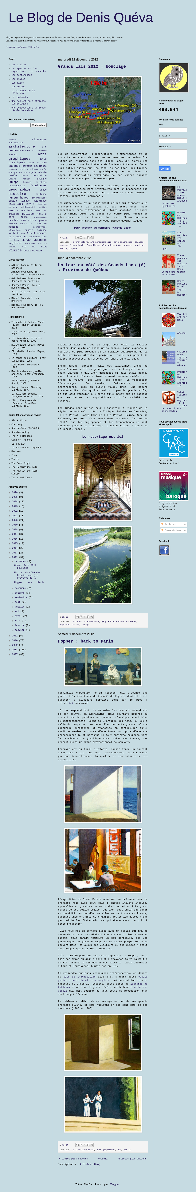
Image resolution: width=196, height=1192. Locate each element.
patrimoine (40, 217)
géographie (107, 245)
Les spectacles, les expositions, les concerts (28, 70)
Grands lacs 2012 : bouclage (92, 66)
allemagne (39, 139)
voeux (27, 251)
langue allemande (34, 201)
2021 (15, 515)
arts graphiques (123, 242)
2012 (15, 557)
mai (17, 611)
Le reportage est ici (102, 437)
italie (13, 201)
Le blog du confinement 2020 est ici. (22, 47)
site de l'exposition (80, 976)
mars (18, 621)
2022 (15, 511)
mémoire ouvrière (20, 210)
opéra (24, 217)
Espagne (42, 179)
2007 (15, 654)
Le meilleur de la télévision (23, 92)
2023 (15, 506)
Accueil (103, 1159)
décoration (40, 175)
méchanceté (28, 207)
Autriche (42, 163)
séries (42, 233)
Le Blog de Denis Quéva (81, 17)
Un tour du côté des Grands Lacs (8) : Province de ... (27, 575)
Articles (168, 524)
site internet (18, 236)
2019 (15, 525)
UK (23, 240)
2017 (15, 534)
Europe (13, 182)
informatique (39, 198)
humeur (13, 197)
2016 (15, 539)
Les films (17, 83)
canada (13, 169)
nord (11, 217)
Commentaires (171, 530)
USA (118, 245)
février (20, 625)
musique (28, 213)
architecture (80, 242)
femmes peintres (35, 182)
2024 (15, 501)
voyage (73, 248)
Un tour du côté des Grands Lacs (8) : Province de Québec (102, 267)
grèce (43, 190)
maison (13, 207)
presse (13, 223)
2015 (15, 543)
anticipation (16, 143)
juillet (20, 607)
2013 (15, 553)
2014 (15, 548)
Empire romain (19, 179)
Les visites (18, 64)
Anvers (181, 333)
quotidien (26, 223)
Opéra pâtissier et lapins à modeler (182, 288)
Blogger (114, 1184)
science (42, 230)
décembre (21, 561)
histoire (17, 194)
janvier (20, 630)
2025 (15, 497)
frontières (93, 245)
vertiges (30, 243)
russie (29, 230)
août (18, 602)
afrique (12, 140)
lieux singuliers (20, 204)
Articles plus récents (73, 1159)
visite (63, 248)
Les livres (18, 79)
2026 (15, 492)
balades (139, 242)
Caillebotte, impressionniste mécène (182, 359)
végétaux (140, 245)
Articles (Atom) (90, 1164)
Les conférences (21, 75)
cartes (63, 245)
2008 (15, 649)
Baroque (27, 166)
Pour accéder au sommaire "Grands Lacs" (102, 227)
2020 (15, 520)
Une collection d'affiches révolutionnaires (28, 109)
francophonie (76, 245)
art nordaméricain (100, 242)
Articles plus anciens (132, 1159)
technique (34, 237)
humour (25, 197)
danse (25, 176)
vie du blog (34, 247)
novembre (21, 588)
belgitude (40, 166)
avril (19, 616)
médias (43, 207)
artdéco (13, 155)
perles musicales (22, 220)
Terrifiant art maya (182, 317)
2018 (15, 529)
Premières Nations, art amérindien (182, 219)
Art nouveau (39, 150)
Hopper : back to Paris (85, 641)
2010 (15, 640)
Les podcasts (19, 97)
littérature (40, 204)
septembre (22, 597)
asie (31, 162)
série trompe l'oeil (22, 233)
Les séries (18, 86)
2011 (15, 636)
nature (120, 621)
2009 (15, 645)
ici (60, 703)
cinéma (34, 169)
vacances (127, 245)
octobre (20, 593)
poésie (43, 220)
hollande (41, 194)
